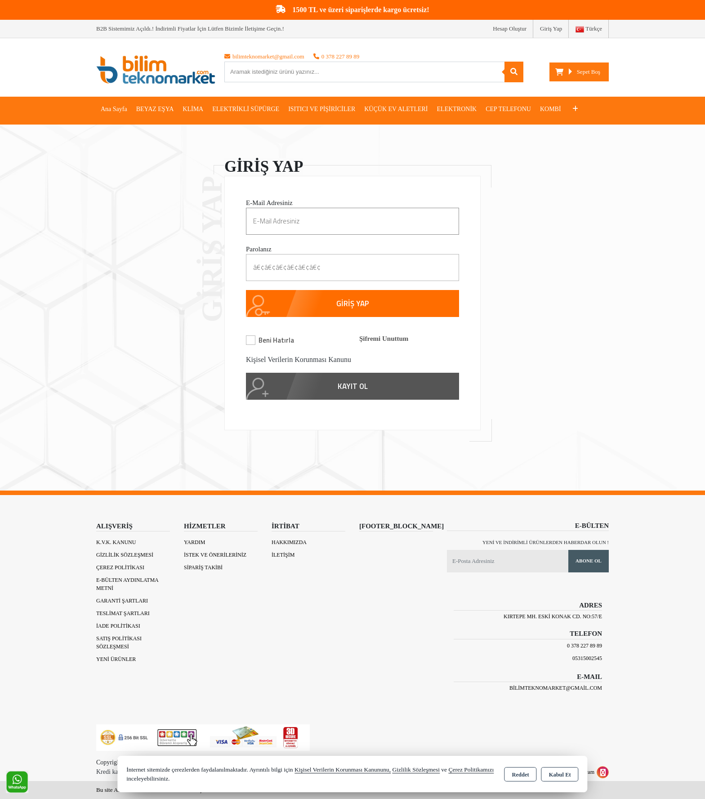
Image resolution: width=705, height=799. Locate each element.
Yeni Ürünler (116, 659)
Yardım (194, 542)
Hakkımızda (289, 542)
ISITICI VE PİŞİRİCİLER (321, 109)
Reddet (520, 775)
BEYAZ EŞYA (155, 109)
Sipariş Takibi (203, 567)
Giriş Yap (551, 28)
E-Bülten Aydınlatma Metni (127, 584)
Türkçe (589, 29)
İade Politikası (118, 626)
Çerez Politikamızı (471, 769)
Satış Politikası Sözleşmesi (119, 642)
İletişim (283, 555)
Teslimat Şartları (123, 613)
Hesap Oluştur (510, 28)
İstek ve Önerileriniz (215, 555)
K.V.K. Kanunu (116, 542)
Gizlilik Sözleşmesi (124, 555)
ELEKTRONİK (457, 109)
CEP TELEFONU (508, 109)
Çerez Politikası (120, 567)
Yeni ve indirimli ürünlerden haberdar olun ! (545, 542)
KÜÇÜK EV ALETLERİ (396, 109)
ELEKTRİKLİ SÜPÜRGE (245, 109)
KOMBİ (550, 109)
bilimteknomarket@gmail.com (555, 688)
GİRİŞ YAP (352, 303)
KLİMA (193, 109)
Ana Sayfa (114, 109)
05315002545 (587, 658)
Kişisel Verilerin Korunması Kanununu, (342, 769)
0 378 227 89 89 (584, 646)
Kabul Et (560, 775)
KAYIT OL (353, 386)
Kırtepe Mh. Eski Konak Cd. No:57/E (553, 616)
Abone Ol (589, 560)
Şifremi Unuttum (383, 338)
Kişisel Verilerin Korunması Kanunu (298, 359)
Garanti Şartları (122, 601)
